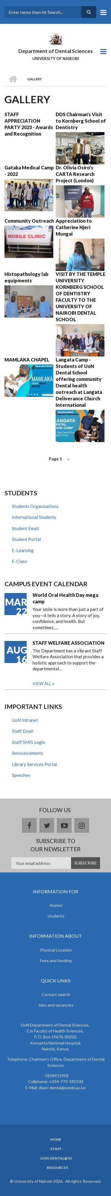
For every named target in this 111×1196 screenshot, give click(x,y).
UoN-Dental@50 (56, 1158)
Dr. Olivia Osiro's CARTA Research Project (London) (75, 174)
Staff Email (22, 731)
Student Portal (26, 539)
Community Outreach (29, 221)
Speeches (21, 775)
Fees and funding (56, 960)
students (56, 915)
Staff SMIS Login (28, 742)
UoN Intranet (25, 720)
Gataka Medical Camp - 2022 (29, 171)
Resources (57, 1168)
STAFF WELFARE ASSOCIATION (68, 643)
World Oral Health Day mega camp (65, 598)
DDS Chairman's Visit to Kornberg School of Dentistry (81, 120)
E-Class (19, 561)
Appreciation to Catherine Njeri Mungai (74, 227)
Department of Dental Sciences (55, 51)
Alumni (55, 905)
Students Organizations (35, 506)
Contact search (55, 994)
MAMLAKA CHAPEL (26, 359)
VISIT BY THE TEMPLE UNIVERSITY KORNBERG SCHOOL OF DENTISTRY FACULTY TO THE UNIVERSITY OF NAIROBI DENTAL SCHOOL (80, 296)
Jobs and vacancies (55, 1004)
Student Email (25, 528)
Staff (56, 1149)
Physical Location (56, 949)
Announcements (27, 753)
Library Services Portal (34, 764)
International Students (34, 517)
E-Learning (23, 550)
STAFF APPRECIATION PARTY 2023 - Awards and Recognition (28, 123)
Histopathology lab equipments (26, 277)
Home (55, 1139)
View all (42, 683)
